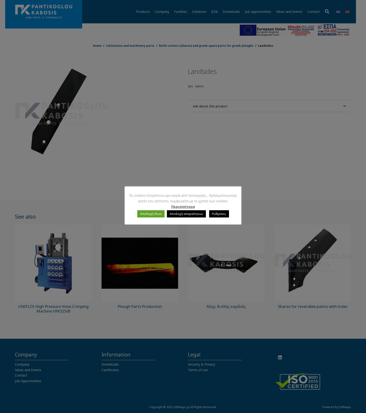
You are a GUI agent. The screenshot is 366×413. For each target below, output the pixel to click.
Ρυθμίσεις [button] (219, 214)
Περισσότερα (183, 206)
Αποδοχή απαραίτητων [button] (186, 214)
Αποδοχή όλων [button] (151, 214)
